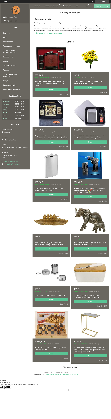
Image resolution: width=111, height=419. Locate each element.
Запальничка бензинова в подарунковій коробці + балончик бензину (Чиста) (90, 137)
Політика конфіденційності (70, 374)
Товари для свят (9, 66)
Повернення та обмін (11, 89)
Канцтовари (8, 42)
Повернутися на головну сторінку (49, 33)
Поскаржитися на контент (53, 374)
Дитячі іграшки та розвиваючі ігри (10, 51)
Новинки (6, 33)
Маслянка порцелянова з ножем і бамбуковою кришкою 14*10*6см (87, 296)
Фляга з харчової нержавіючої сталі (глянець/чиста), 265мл (49, 189)
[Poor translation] (7, 387)
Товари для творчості (11, 46)
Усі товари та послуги (70, 367)
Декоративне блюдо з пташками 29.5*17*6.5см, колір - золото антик (49, 244)
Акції (5, 37)
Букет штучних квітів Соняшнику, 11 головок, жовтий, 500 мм (88, 82)
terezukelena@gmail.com (12, 164)
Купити (51, 89)
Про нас (78, 6)
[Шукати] (108, 6)
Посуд (5, 81)
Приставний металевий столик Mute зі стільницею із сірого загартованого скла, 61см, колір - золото (90, 350)
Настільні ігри (8, 57)
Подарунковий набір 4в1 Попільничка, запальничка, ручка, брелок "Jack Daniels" (51, 137)
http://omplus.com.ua (11, 161)
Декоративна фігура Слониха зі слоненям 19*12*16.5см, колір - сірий (90, 244)
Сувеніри (6, 70)
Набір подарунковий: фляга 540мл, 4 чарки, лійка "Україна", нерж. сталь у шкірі (49, 83)
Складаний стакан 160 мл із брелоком (50, 295)
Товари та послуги (51, 6)
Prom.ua (65, 372)
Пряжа (5, 61)
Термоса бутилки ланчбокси (10, 75)
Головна (37, 6)
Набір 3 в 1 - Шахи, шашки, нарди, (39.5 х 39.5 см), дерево (51, 349)
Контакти (67, 6)
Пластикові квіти (9, 85)
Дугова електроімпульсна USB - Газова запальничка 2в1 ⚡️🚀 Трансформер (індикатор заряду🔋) (89, 190)
